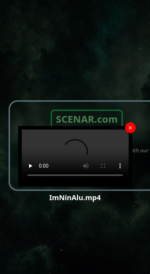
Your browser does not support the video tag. (75, 156)
